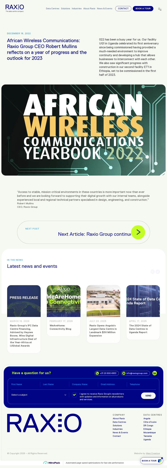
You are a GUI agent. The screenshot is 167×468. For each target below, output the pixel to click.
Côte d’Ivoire (149, 422)
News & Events (104, 8)
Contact (123, 8)
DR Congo (148, 425)
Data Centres (52, 8)
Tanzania (147, 436)
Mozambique (149, 432)
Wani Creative (153, 453)
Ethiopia (147, 429)
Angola (146, 418)
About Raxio (89, 8)
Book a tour (143, 8)
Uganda (147, 439)
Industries (77, 8)
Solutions (65, 8)
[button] (152, 268)
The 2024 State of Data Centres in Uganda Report (140, 377)
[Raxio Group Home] (15, 8)
